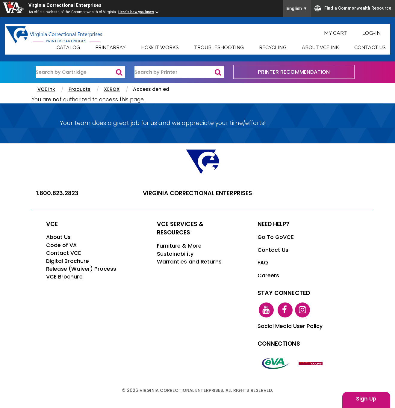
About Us (58, 237)
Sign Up (366, 398)
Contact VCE (63, 253)
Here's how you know (136, 12)
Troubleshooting (219, 47)
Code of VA (61, 245)
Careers (268, 275)
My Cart (336, 33)
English (297, 8)
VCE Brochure (64, 276)
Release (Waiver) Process (81, 268)
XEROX (112, 89)
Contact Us (370, 47)
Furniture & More (179, 245)
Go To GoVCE (276, 237)
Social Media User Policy (290, 326)
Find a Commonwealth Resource (352, 8)
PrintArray (110, 47)
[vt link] (311, 363)
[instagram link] (302, 309)
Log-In (371, 33)
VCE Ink (46, 89)
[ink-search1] (80, 72)
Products (80, 89)
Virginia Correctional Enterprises (66, 5)
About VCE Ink (320, 47)
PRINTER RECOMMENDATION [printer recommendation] (294, 72)
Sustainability (175, 254)
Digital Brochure (67, 261)
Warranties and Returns (189, 261)
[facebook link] (285, 309)
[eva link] (275, 363)
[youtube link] (266, 309)
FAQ (263, 262)
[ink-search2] (179, 72)
